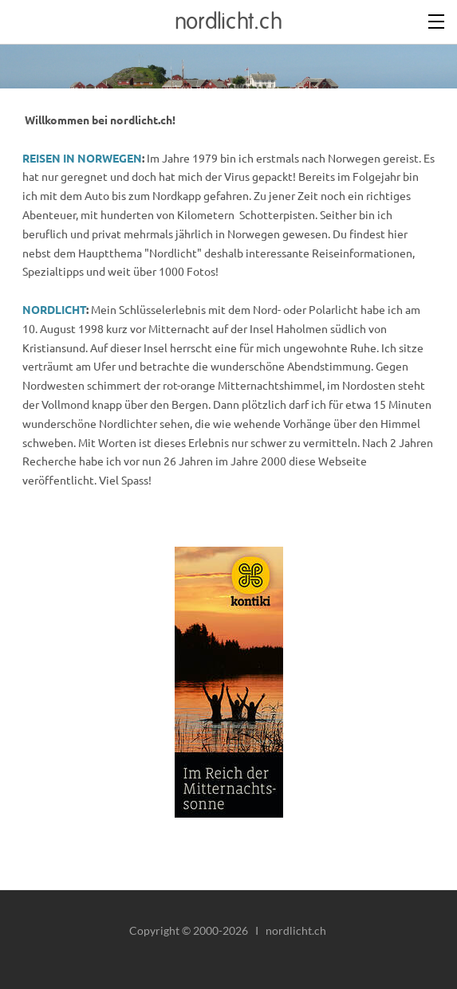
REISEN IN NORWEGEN (82, 158)
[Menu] (437, 20)
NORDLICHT (54, 309)
